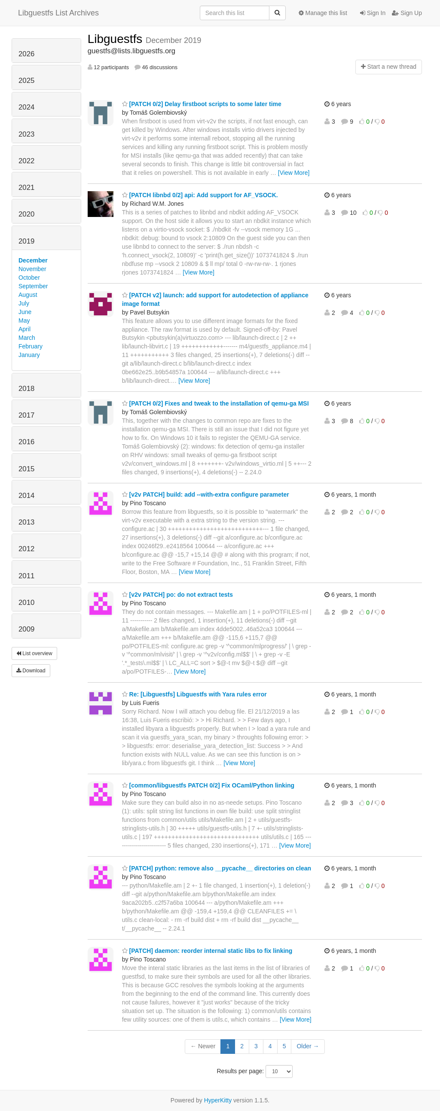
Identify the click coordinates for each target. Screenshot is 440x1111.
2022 (26, 161)
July (23, 303)
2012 (26, 549)
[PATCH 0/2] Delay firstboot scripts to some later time (201, 104)
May (24, 320)
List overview (34, 653)
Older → (307, 1046)
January (29, 354)
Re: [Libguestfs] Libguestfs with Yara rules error (194, 694)
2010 (26, 602)
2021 (26, 187)
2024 (26, 107)
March (26, 337)
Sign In (372, 12)
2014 (26, 495)
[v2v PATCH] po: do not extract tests (177, 594)
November (32, 269)
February (30, 346)
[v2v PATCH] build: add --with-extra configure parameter (205, 494)
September (33, 286)
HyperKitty (218, 1100)
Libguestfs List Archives (58, 13)
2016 (26, 442)
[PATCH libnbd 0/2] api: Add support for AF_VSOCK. (200, 195)
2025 (26, 80)
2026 (26, 54)
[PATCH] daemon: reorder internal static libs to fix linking (207, 950)
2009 (26, 629)
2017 (26, 415)
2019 (26, 241)
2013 (26, 522)
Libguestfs (117, 39)
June (24, 311)
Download (31, 671)
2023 (26, 134)
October (29, 277)
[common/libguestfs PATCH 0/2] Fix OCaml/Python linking (208, 785)
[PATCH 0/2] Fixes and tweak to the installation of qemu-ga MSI (215, 403)
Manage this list (323, 12)
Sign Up (407, 12)
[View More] (294, 172)
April (24, 329)
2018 (26, 389)
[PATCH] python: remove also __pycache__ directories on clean (216, 868)
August (27, 294)
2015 (26, 469)
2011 (26, 576)
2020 (26, 214)
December (33, 260)
